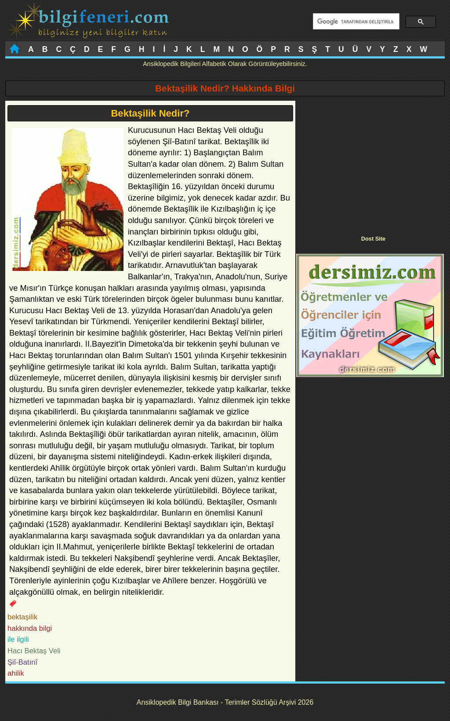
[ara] (355, 22)
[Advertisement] (370, 162)
